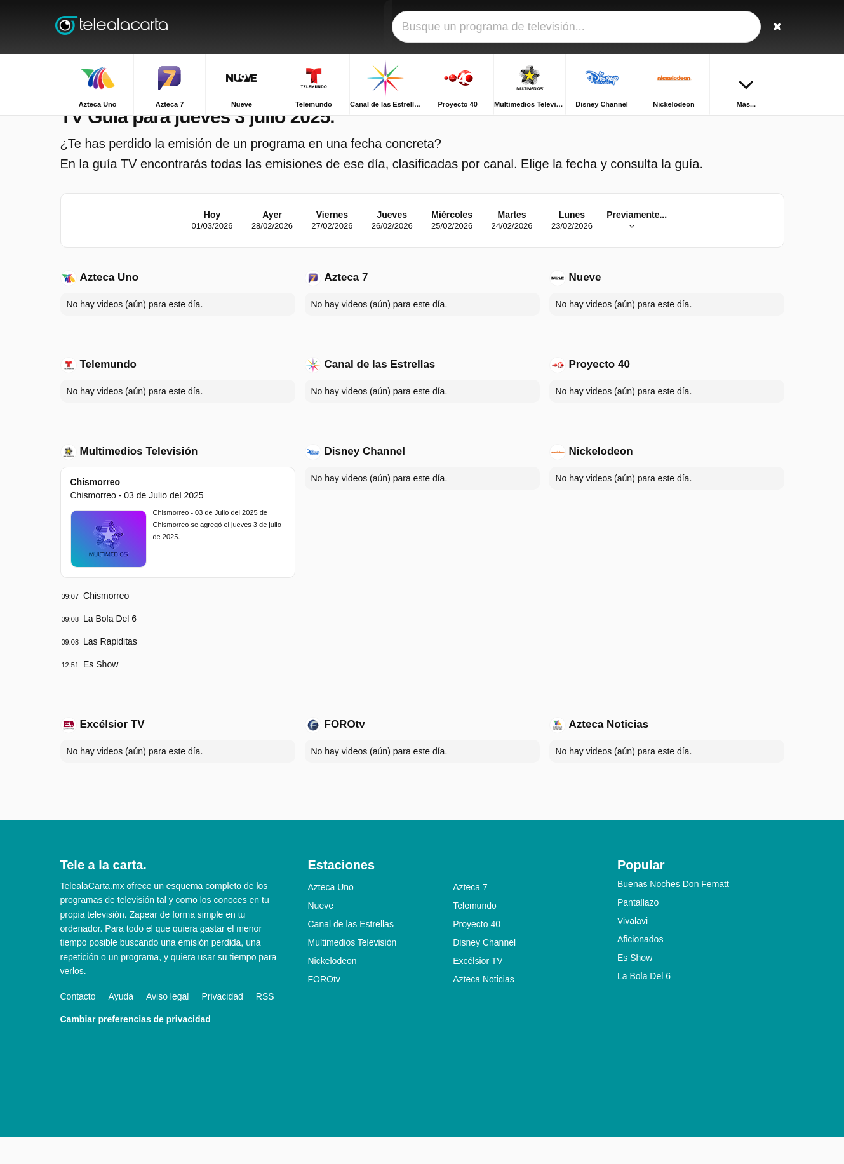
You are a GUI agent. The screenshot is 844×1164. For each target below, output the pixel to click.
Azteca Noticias (609, 751)
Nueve (585, 304)
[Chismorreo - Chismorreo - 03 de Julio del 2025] (108, 565)
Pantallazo (638, 929)
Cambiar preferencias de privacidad (135, 1045)
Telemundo (108, 391)
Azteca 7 (346, 304)
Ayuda (121, 1022)
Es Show (100, 691)
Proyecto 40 (599, 391)
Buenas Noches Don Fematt (673, 911)
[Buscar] (770, 27)
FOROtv (345, 751)
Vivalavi (632, 947)
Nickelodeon (601, 478)
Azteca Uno (109, 304)
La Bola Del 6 (110, 645)
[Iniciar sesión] (727, 27)
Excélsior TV (112, 751)
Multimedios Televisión (139, 478)
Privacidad (222, 1022)
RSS (265, 1022)
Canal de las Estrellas (380, 391)
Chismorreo (95, 509)
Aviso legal (167, 1022)
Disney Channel (365, 478)
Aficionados (640, 966)
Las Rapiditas (110, 668)
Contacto (78, 1022)
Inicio (734, 125)
